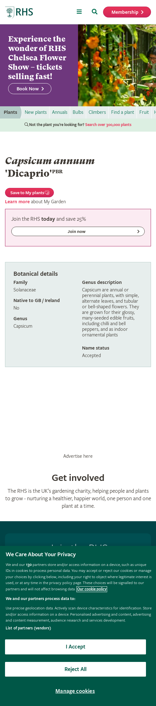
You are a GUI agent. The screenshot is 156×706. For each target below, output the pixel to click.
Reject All (76, 669)
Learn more (17, 202)
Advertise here (78, 456)
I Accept (75, 646)
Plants (10, 112)
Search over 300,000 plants (108, 125)
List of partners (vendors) (28, 628)
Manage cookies (75, 691)
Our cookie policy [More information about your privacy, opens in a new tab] (92, 589)
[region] (78, 626)
